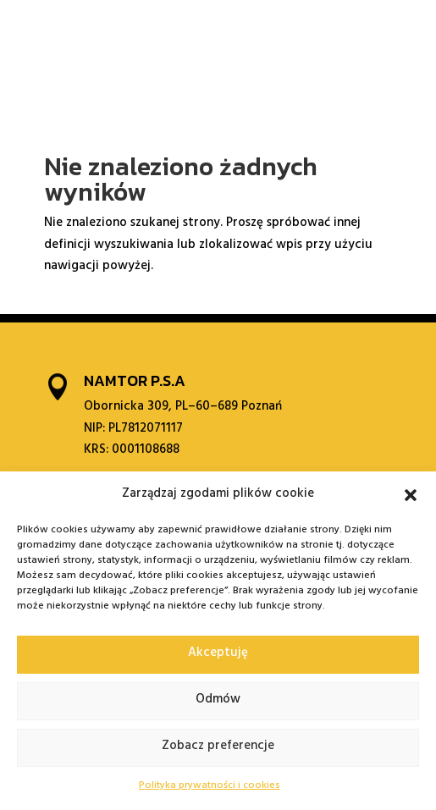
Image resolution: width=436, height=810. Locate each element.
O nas (70, 38)
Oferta (115, 32)
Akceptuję (218, 654)
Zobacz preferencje (218, 747)
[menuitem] (371, 33)
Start (28, 32)
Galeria (268, 32)
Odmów (218, 700)
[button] (410, 495)
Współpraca (190, 32)
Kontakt (333, 32)
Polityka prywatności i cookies (209, 786)
